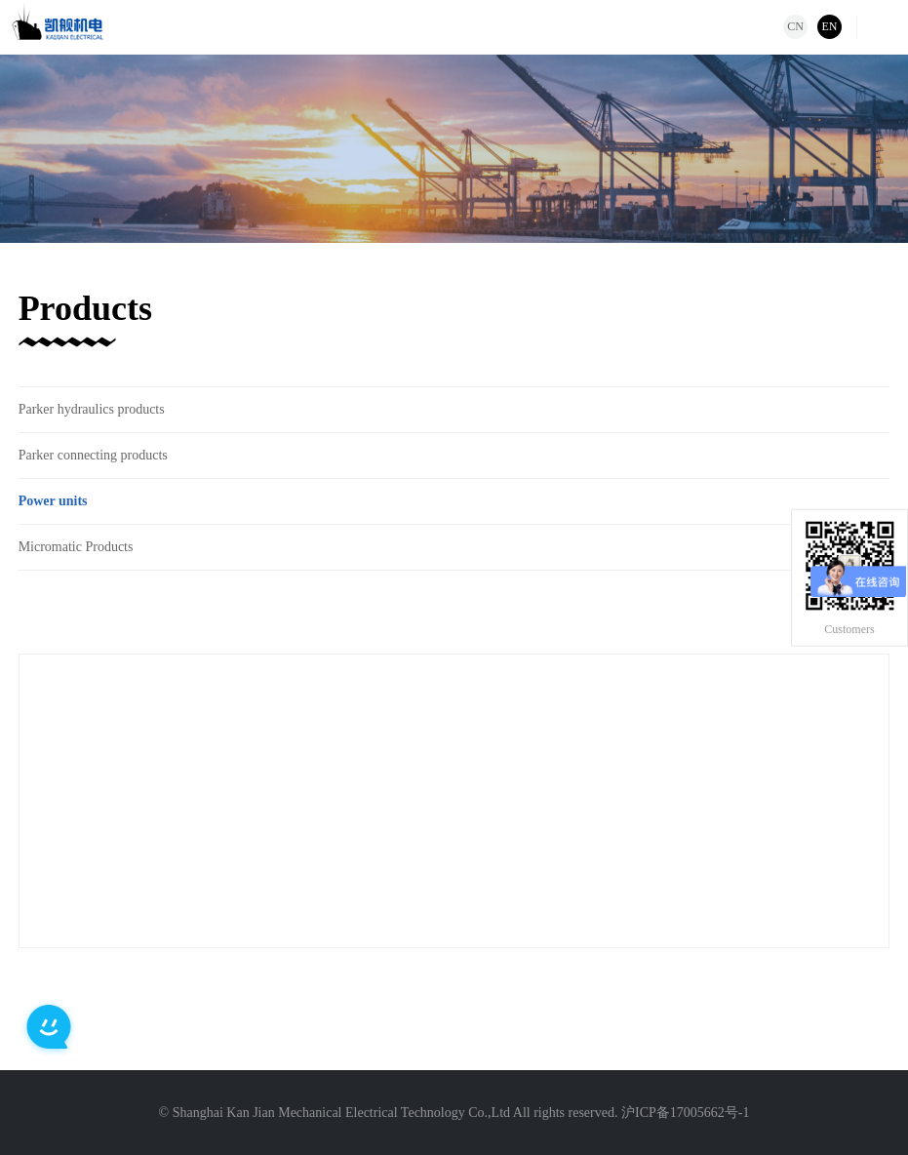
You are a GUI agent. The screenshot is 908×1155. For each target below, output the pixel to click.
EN (830, 26)
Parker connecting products (93, 455)
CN (795, 26)
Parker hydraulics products (92, 409)
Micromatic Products (76, 546)
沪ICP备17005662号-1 (685, 1112)
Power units (53, 501)
